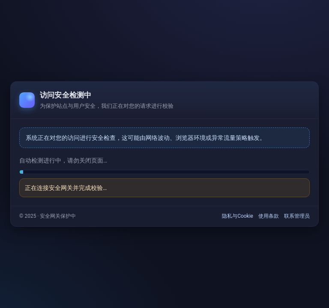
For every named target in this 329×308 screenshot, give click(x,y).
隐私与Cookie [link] (237, 216)
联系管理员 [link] (297, 216)
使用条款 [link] (268, 216)
